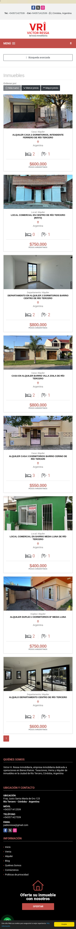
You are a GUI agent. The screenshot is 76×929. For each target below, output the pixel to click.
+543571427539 (17, 13)
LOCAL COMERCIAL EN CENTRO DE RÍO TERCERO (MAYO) (38, 216)
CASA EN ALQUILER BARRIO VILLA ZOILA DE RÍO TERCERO (38, 377)
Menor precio (31, 88)
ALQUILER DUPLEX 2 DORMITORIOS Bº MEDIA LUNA (38, 617)
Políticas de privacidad (16, 874)
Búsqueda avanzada (38, 57)
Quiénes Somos (13, 865)
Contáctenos (12, 870)
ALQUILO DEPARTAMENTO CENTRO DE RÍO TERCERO (38, 697)
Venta (8, 851)
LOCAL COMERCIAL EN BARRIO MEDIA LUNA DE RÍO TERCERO (38, 538)
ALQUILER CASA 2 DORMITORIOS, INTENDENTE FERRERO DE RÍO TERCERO (38, 136)
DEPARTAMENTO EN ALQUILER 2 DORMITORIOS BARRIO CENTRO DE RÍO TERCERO (38, 297)
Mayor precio (50, 88)
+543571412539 (39, 13)
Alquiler (9, 856)
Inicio (8, 847)
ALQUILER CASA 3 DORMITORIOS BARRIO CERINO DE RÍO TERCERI (38, 457)
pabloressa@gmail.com (15, 825)
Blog (7, 860)
